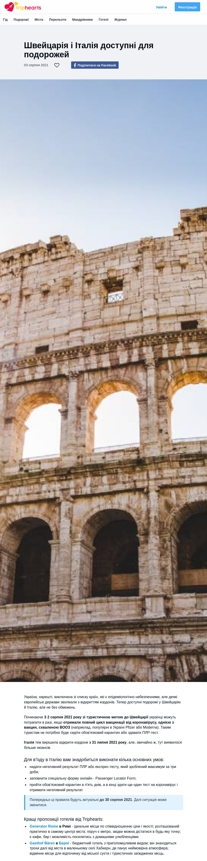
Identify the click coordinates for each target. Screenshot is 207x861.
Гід (5, 19)
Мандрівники (82, 19)
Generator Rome (44, 826)
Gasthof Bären (42, 843)
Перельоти (57, 19)
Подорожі (21, 19)
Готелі (103, 19)
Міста (39, 19)
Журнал (120, 19)
